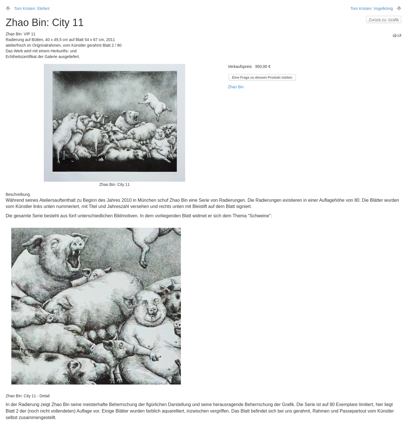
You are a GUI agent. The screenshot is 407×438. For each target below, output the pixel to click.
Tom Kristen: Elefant (31, 8)
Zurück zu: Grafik (384, 20)
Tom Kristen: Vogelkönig (371, 8)
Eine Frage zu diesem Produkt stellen (262, 78)
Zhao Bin (236, 87)
